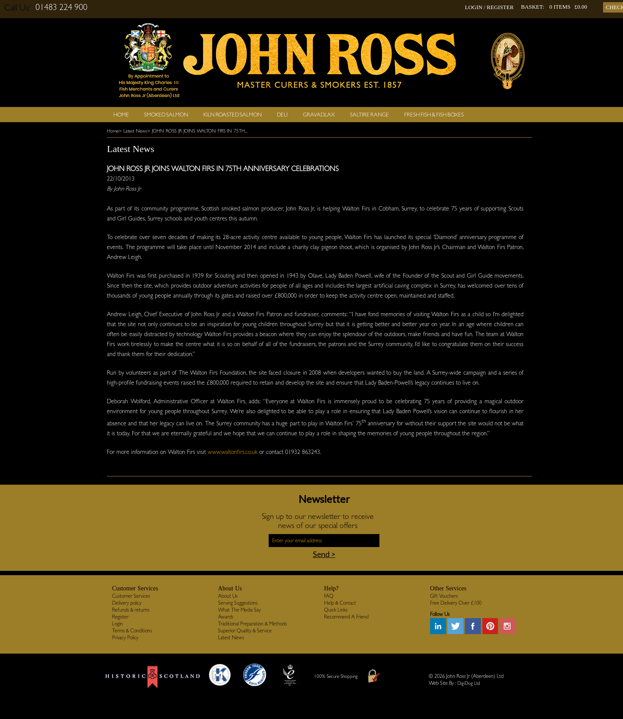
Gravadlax (319, 114)
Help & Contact (340, 603)
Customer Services (131, 596)
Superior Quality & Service (245, 631)
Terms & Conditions (132, 631)
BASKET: (532, 6)
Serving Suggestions (237, 603)
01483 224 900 (61, 7)
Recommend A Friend (346, 617)
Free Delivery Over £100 (456, 603)
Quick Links (335, 610)
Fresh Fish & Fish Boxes (434, 114)
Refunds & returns (130, 610)
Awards (225, 617)
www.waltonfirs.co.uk (232, 451)
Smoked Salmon (166, 114)
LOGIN (473, 7)
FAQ (329, 596)
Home (121, 114)
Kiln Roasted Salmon (232, 114)
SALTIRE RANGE (369, 114)
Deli (282, 114)
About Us (228, 596)
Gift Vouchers (444, 596)
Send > (324, 554)
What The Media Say (239, 610)
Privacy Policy (125, 638)
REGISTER (500, 7)
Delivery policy (126, 603)
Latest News (231, 638)
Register (120, 617)
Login (117, 624)
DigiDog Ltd (468, 683)
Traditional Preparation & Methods (252, 624)
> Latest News (133, 131)
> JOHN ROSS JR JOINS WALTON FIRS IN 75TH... (197, 131)
